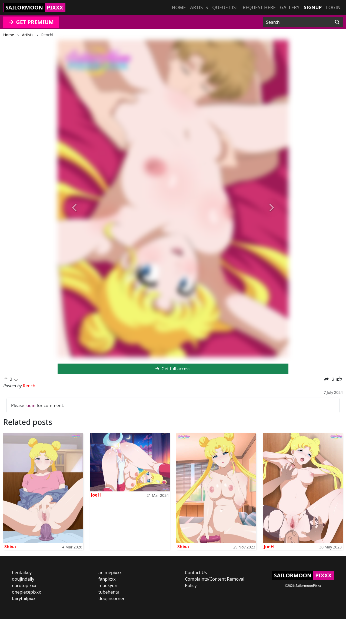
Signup (313, 7)
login (30, 405)
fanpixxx (107, 579)
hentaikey (22, 572)
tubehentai (109, 592)
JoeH (96, 495)
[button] (75, 208)
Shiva (10, 547)
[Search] (337, 22)
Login (333, 7)
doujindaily (23, 579)
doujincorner (111, 598)
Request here (259, 7)
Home (179, 7)
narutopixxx (24, 585)
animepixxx (110, 572)
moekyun (107, 585)
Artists (199, 7)
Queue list (225, 7)
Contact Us (196, 572)
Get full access (172, 369)
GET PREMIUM (31, 22)
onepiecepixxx (26, 592)
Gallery (290, 7)
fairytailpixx (23, 598)
